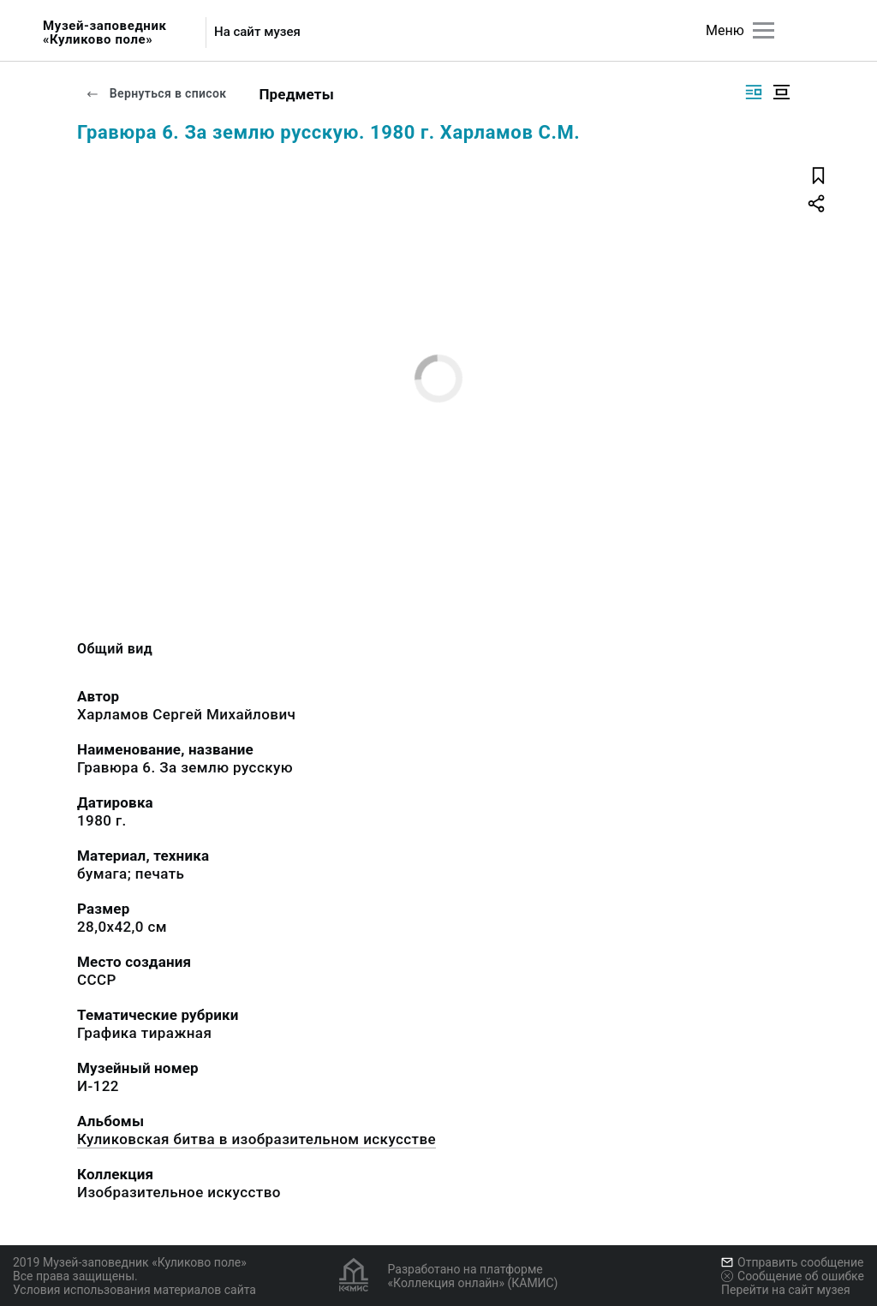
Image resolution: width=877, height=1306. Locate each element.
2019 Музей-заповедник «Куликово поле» (130, 1262)
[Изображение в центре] (781, 92)
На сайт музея (257, 32)
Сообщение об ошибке (792, 1276)
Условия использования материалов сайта (134, 1290)
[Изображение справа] (753, 92)
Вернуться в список (156, 93)
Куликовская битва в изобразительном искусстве (256, 1139)
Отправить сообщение (792, 1262)
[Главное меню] (763, 30)
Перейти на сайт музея (785, 1290)
